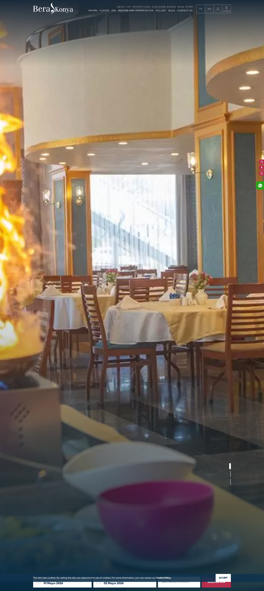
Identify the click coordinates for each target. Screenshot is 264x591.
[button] (230, 466)
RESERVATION (216, 582)
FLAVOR (104, 11)
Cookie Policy (163, 578)
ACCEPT (223, 578)
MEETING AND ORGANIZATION (135, 11)
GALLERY (161, 11)
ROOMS (93, 11)
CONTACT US (185, 11)
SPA (114, 11)
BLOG (172, 11)
